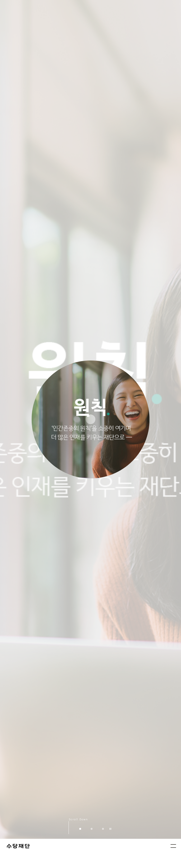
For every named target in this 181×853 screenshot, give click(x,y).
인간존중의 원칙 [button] (80, 829)
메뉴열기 (173, 846)
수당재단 (18, 846)
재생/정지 (110, 829)
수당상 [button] (103, 829)
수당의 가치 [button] (92, 829)
